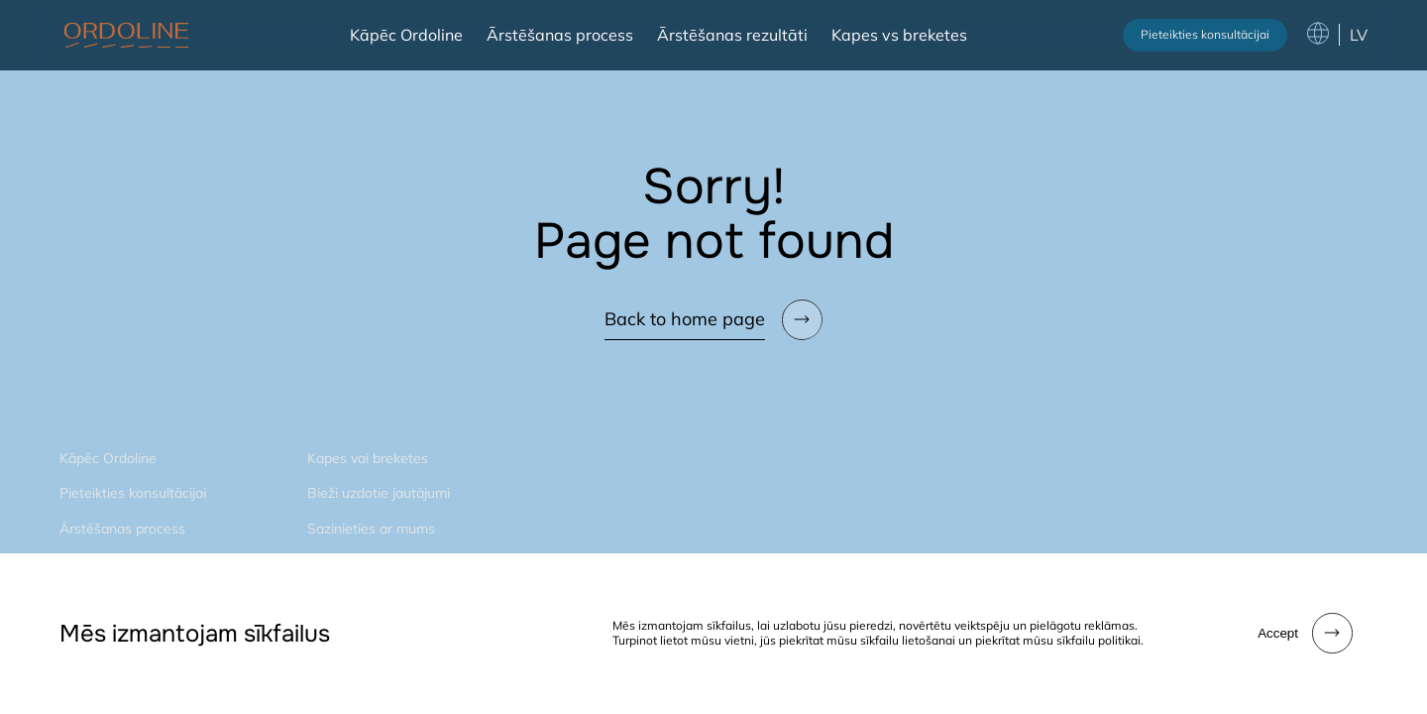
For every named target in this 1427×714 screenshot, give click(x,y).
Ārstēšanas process (560, 35)
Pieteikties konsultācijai (1205, 34)
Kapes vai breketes (367, 458)
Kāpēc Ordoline (406, 35)
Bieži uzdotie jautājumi (378, 493)
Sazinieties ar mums (371, 528)
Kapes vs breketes (899, 35)
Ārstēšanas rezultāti (732, 35)
